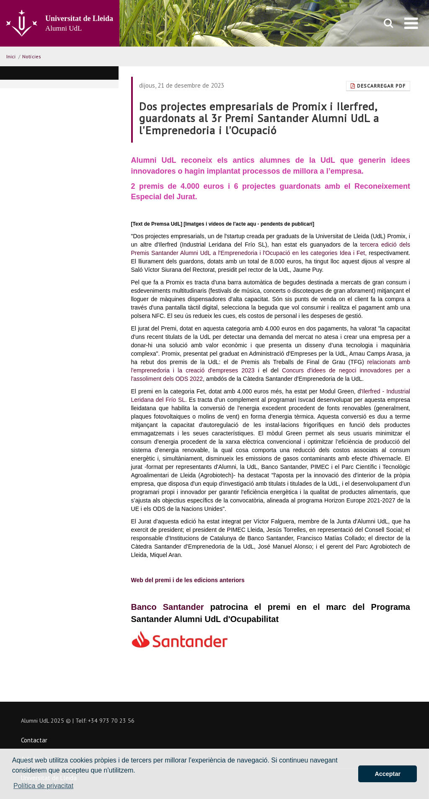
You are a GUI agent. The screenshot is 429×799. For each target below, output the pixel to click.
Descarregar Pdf (378, 86)
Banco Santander (170, 607)
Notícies (31, 56)
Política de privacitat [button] (43, 785)
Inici (11, 56)
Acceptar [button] (388, 773)
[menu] (411, 23)
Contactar (34, 740)
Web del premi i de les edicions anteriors (188, 580)
